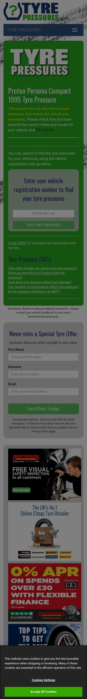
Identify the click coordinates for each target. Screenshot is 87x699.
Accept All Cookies (43, 691)
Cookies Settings (43, 680)
